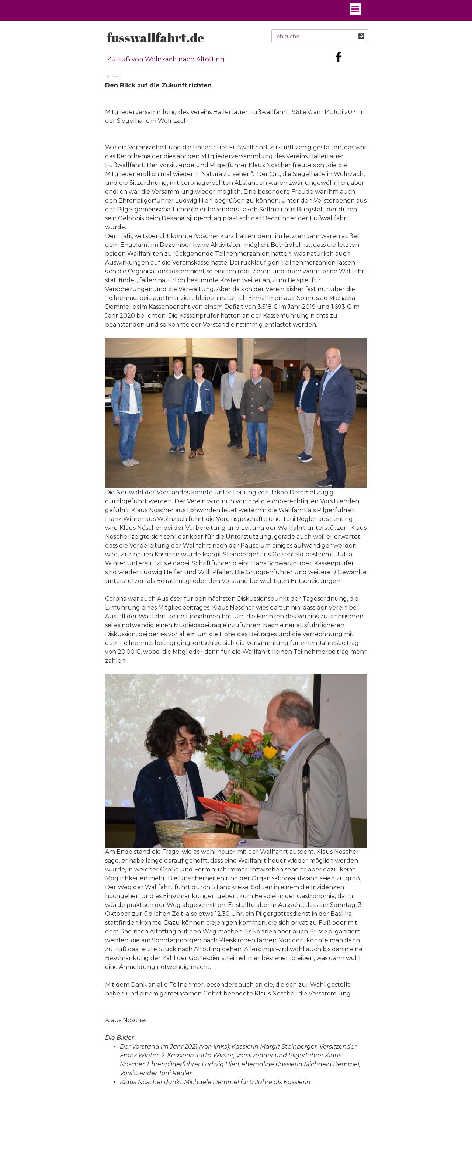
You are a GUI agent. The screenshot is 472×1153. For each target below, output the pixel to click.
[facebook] (338, 56)
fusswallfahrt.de (155, 37)
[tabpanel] (236, 588)
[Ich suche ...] (319, 36)
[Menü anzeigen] (355, 9)
